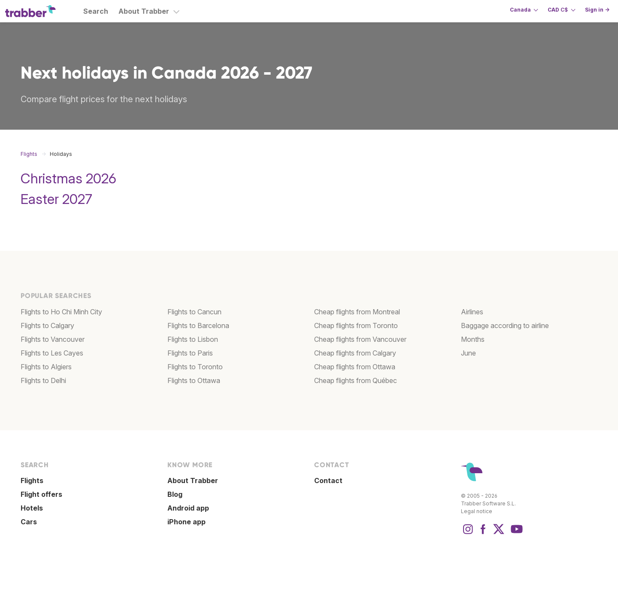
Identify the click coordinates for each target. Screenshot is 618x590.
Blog (174, 494)
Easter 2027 (56, 199)
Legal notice (476, 511)
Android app (188, 508)
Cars (29, 521)
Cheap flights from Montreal (357, 311)
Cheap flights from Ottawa (354, 366)
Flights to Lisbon (192, 339)
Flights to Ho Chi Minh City (61, 311)
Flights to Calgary (47, 325)
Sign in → (597, 9)
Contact (328, 480)
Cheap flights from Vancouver (360, 339)
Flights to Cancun (194, 311)
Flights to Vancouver (53, 339)
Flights (32, 480)
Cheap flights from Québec (355, 380)
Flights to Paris (190, 353)
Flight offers (41, 494)
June (468, 353)
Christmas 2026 (68, 178)
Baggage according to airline (505, 325)
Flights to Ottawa (193, 380)
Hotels (32, 508)
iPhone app (186, 521)
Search (95, 11)
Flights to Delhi (43, 380)
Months (473, 339)
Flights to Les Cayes (52, 353)
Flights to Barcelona (198, 325)
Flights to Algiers (46, 366)
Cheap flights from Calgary (355, 353)
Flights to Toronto (195, 366)
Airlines (472, 311)
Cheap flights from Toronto (356, 325)
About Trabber (143, 11)
